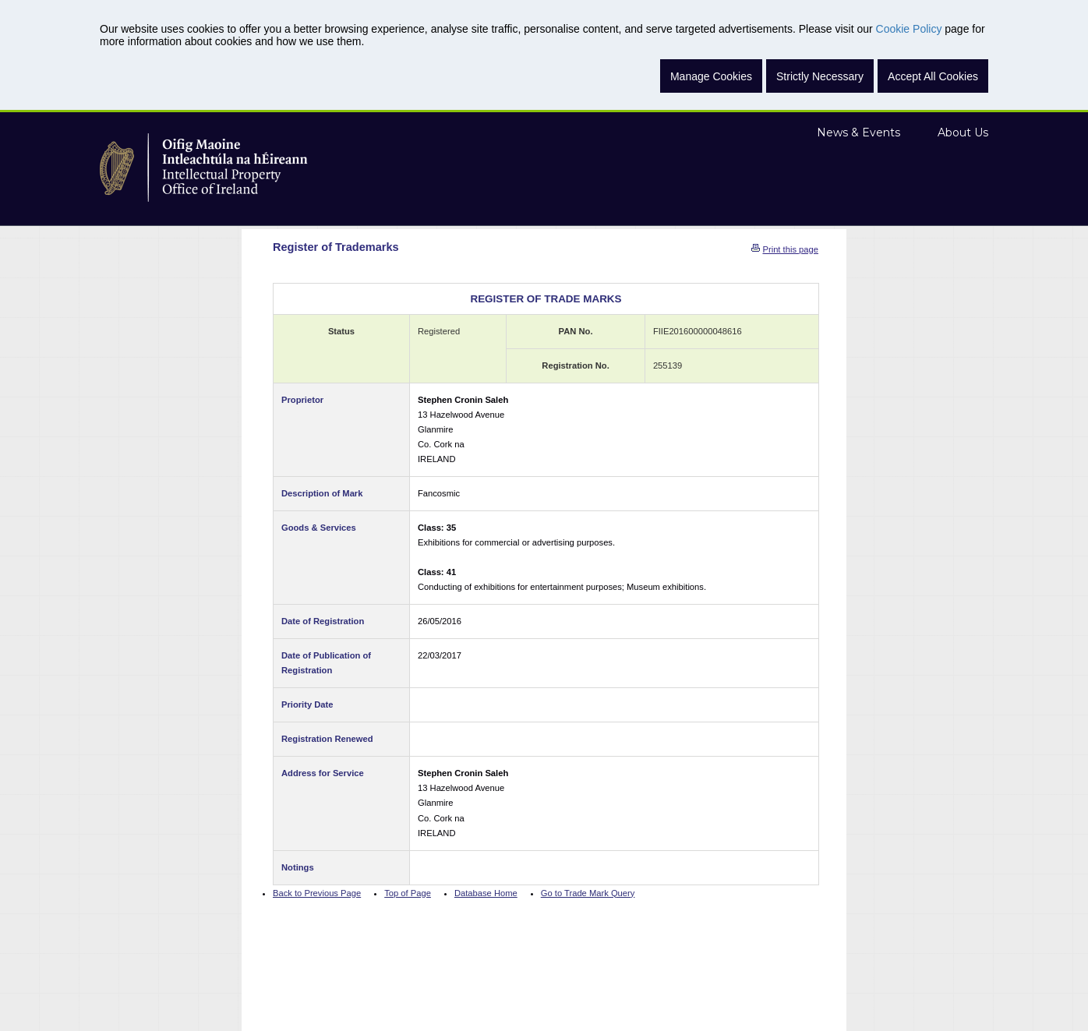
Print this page (790, 249)
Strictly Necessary (820, 76)
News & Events (858, 132)
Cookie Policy (909, 29)
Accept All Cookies (933, 76)
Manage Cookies (711, 76)
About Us (963, 132)
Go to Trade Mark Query (588, 893)
